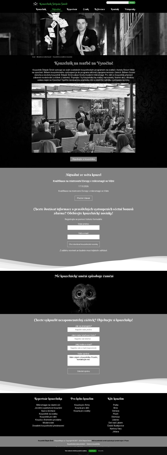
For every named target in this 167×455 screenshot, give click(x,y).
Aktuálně (56, 9)
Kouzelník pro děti (48, 417)
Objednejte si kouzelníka (83, 159)
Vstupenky (130, 9)
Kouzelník (41, 9)
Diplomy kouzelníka (93, 444)
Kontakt (115, 9)
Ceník (86, 9)
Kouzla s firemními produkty (48, 419)
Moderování (48, 422)
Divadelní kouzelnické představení (48, 425)
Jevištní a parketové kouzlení (48, 408)
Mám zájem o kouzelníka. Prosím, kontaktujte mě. (83, 360)
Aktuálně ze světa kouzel (44, 57)
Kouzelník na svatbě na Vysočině (62, 57)
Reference (99, 9)
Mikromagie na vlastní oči (48, 405)
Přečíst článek (83, 198)
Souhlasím (92, 451)
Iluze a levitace (48, 411)
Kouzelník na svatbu (48, 414)
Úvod (33, 57)
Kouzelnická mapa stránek (76, 444)
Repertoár (72, 9)
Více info (100, 451)
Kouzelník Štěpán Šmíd (49, 4)
